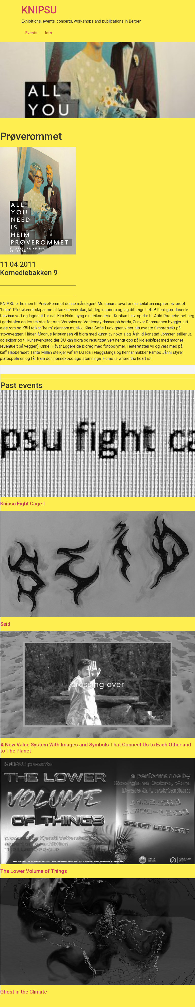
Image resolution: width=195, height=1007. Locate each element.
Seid (5, 624)
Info (48, 32)
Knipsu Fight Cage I (22, 504)
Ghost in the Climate (23, 992)
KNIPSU (39, 10)
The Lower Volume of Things (33, 871)
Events (31, 32)
